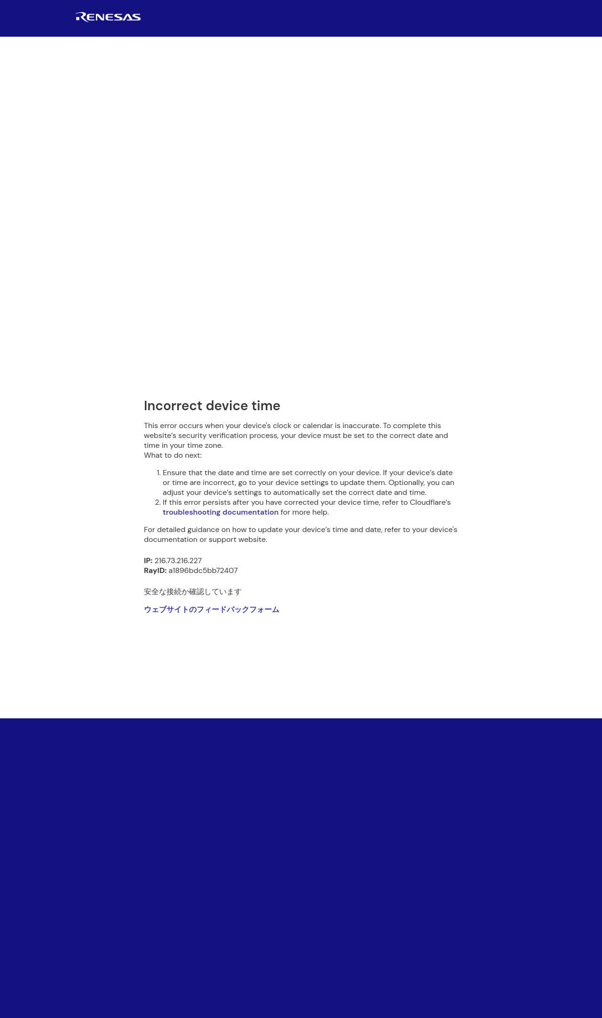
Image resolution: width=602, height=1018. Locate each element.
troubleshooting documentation (220, 512)
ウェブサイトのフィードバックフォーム (211, 609)
